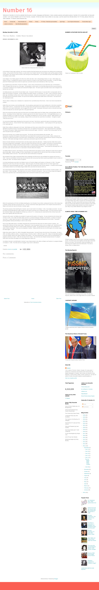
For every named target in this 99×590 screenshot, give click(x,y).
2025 (84, 417)
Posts (84, 404)
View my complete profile (71, 378)
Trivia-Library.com (85, 386)
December (86, 447)
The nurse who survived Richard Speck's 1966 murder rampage (92, 547)
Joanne (69, 368)
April (85, 483)
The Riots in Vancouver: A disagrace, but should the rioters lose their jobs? (92, 525)
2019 (84, 429)
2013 (84, 441)
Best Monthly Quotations (21, 24)
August (86, 475)
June (85, 479)
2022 (84, 423)
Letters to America (8, 24)
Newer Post (6, 298)
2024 (84, 419)
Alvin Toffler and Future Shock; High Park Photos (92, 539)
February (86, 487)
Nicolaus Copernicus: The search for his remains (92, 517)
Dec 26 (87, 451)
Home (5, 21)
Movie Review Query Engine (87, 396)
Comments (85, 406)
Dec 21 (87, 455)
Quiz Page (62, 21)
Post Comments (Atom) (35, 302)
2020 (84, 427)
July (85, 477)
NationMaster (84, 393)
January (86, 489)
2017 (84, 433)
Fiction (30, 21)
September (87, 473)
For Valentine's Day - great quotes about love (92, 501)
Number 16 (17, 10)
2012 (84, 443)
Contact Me (12, 21)
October (86, 471)
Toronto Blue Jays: (86, 21)
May (85, 481)
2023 (84, 421)
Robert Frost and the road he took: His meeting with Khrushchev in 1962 (92, 510)
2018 (84, 431)
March (85, 485)
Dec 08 (87, 467)
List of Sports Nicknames (73, 21)
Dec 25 (87, 453)
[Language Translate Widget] (73, 160)
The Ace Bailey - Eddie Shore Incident (18, 36)
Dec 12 (87, 457)
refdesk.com (84, 391)
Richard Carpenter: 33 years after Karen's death (91, 532)
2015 (84, 437)
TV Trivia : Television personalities (49, 21)
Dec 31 (87, 449)
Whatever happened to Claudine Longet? (92, 562)
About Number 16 (22, 21)
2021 (84, 425)
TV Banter (67, 398)
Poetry (36, 21)
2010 (84, 492)
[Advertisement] (78, 89)
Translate (75, 161)
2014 (84, 439)
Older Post (58, 298)
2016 (84, 435)
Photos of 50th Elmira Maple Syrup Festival (91, 554)
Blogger (56, 578)
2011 (84, 445)
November (86, 469)
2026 (84, 415)
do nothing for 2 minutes (86, 389)
